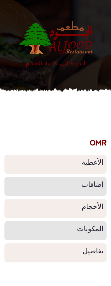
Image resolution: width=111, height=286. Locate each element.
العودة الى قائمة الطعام (56, 62)
